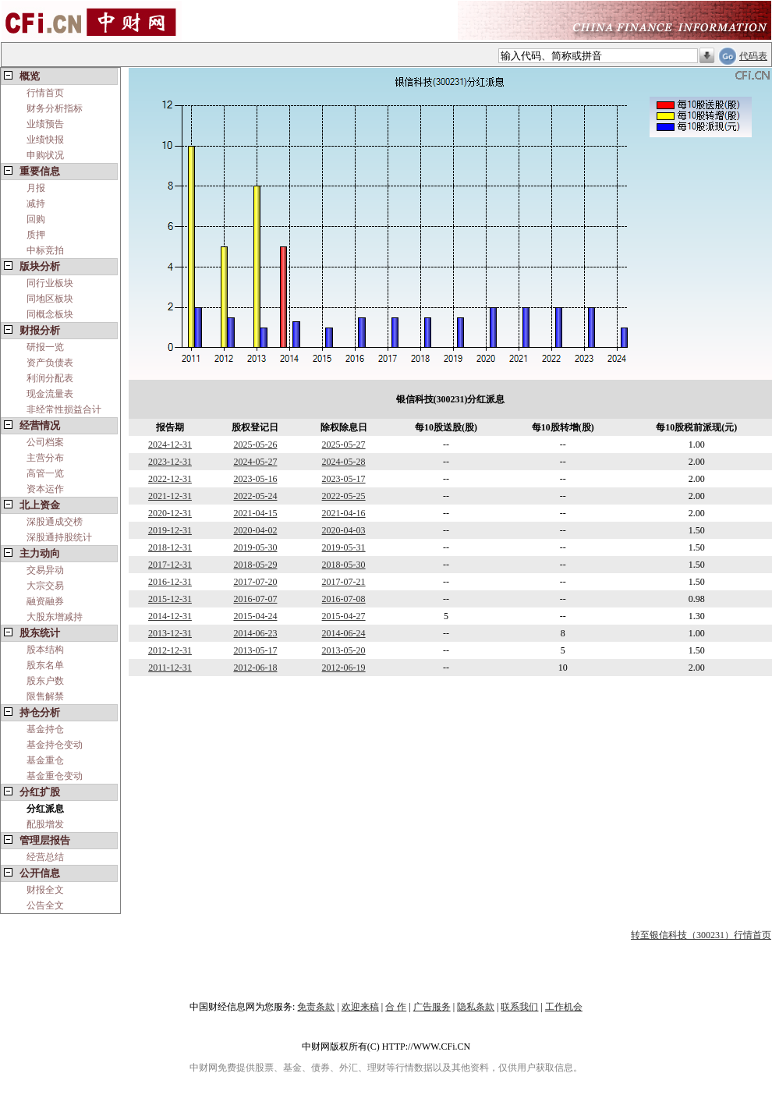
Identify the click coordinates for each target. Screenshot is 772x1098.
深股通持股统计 (59, 537)
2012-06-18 (255, 667)
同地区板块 (50, 298)
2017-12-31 (170, 564)
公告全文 (45, 905)
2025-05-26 (255, 444)
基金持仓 (45, 729)
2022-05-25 (344, 496)
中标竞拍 (45, 250)
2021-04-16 (344, 513)
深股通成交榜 (55, 521)
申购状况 (45, 155)
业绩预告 (45, 124)
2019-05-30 (255, 547)
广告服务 (432, 1006)
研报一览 (45, 347)
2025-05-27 (344, 444)
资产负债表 (50, 362)
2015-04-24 (255, 616)
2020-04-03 (344, 530)
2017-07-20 (255, 581)
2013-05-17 (255, 650)
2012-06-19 (344, 667)
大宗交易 (45, 585)
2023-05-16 (255, 478)
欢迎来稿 (360, 1006)
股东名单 (45, 665)
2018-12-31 (170, 547)
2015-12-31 (170, 598)
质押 (36, 234)
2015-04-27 (344, 616)
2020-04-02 (255, 530)
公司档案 (45, 442)
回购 (36, 219)
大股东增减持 (55, 616)
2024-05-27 (255, 461)
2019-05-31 (344, 547)
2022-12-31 (170, 478)
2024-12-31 (170, 444)
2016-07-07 (255, 598)
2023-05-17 (344, 478)
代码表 (753, 56)
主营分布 (45, 457)
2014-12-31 (170, 616)
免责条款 (316, 1006)
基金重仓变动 (55, 775)
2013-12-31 (170, 633)
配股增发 (45, 824)
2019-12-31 (170, 530)
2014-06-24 (344, 633)
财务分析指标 (55, 108)
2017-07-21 (344, 581)
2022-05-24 (255, 496)
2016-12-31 (170, 581)
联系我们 (519, 1006)
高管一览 (45, 473)
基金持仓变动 (55, 744)
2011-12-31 (170, 667)
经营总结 (45, 857)
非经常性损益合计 (64, 409)
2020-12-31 (170, 513)
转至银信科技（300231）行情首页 (701, 935)
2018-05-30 (344, 564)
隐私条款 (475, 1006)
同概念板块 (50, 314)
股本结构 (45, 649)
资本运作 (45, 488)
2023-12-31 (170, 461)
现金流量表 (50, 393)
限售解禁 (45, 696)
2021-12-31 (170, 496)
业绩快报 (45, 139)
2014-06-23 (255, 633)
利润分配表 (50, 378)
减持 (36, 203)
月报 (36, 187)
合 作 (395, 1006)
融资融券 (45, 601)
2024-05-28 (344, 461)
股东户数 (45, 680)
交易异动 (45, 570)
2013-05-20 (344, 650)
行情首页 (45, 92)
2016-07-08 (344, 598)
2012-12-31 (170, 650)
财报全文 (45, 889)
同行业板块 (50, 283)
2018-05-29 (255, 564)
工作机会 (564, 1006)
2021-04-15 (255, 513)
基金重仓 (45, 760)
